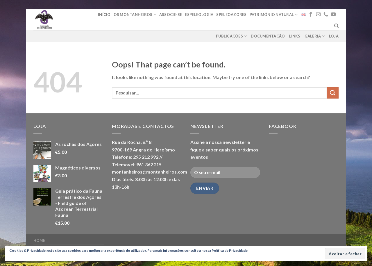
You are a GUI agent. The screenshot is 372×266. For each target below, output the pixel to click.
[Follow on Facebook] (310, 14)
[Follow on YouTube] (333, 14)
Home (39, 240)
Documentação (268, 36)
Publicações (231, 36)
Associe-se (170, 14)
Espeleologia (199, 14)
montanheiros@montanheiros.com (149, 171)
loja (334, 36)
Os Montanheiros (135, 14)
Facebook (282, 126)
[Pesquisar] (336, 25)
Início (104, 14)
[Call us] (325, 14)
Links (294, 36)
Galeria (315, 36)
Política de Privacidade (230, 250)
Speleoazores (231, 14)
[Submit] (333, 93)
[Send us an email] (318, 14)
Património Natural (274, 14)
